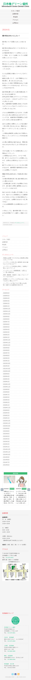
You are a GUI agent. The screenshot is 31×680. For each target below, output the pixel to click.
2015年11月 (6, 423)
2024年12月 (6, 340)
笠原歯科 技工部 (9, 664)
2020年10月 (6, 371)
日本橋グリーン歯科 (15, 3)
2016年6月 (6, 410)
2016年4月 (6, 413)
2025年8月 (6, 319)
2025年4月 (6, 329)
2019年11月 (6, 386)
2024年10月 (6, 345)
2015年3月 (6, 441)
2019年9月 (6, 389)
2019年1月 (6, 405)
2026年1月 (6, 306)
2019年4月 (6, 400)
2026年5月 (6, 295)
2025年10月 (6, 314)
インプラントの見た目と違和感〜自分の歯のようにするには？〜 (15, 263)
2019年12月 (6, 384)
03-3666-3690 (11, 651)
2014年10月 (6, 454)
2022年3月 (6, 366)
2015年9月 (6, 428)
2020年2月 (6, 381)
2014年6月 (6, 465)
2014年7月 (6, 462)
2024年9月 (6, 347)
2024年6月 (6, 355)
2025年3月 (6, 332)
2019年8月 (6, 392)
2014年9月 (6, 457)
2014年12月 (6, 449)
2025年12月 (6, 308)
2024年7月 (6, 353)
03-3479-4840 (11, 641)
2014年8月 (6, 459)
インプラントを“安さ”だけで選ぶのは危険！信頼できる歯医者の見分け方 (15, 284)
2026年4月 (6, 298)
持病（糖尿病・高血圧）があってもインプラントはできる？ (15, 275)
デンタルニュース (19, 222)
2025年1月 (6, 337)
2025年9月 (6, 316)
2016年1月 (6, 418)
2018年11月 (6, 407)
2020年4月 (6, 376)
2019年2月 (6, 402)
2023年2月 (6, 358)
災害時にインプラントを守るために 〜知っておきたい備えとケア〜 (16, 279)
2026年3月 (6, 301)
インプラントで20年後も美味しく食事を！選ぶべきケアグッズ (15, 267)
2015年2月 (6, 444)
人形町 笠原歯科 (9, 645)
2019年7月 (6, 394)
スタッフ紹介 (15, 11)
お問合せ (15, 23)
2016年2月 (6, 415)
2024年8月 (6, 350)
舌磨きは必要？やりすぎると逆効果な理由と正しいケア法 (15, 258)
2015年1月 (6, 446)
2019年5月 (6, 397)
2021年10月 (6, 368)
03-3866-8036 (11, 659)
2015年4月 (6, 439)
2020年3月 (6, 379)
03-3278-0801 (10, 557)
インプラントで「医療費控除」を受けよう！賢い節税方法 (15, 271)
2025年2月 (6, 334)
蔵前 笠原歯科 (8, 655)
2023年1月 (6, 360)
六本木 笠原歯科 (9, 637)
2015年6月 (6, 433)
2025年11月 (6, 311)
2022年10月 (6, 363)
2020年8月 (6, 374)
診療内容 (15, 14)
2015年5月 (6, 436)
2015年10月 (6, 426)
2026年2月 (6, 303)
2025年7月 (6, 321)
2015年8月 (6, 431)
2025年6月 (6, 324)
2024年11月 (6, 342)
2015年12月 (6, 420)
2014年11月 (6, 452)
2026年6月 (6, 293)
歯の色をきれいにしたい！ (11, 36)
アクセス (15, 20)
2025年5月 (6, 327)
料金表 (15, 17)
